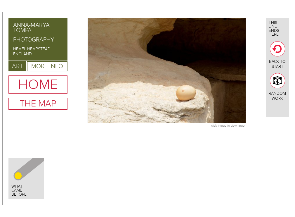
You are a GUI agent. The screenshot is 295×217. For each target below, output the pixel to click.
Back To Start (277, 55)
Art (17, 66)
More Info (47, 66)
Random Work (277, 87)
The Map (38, 103)
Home (38, 84)
